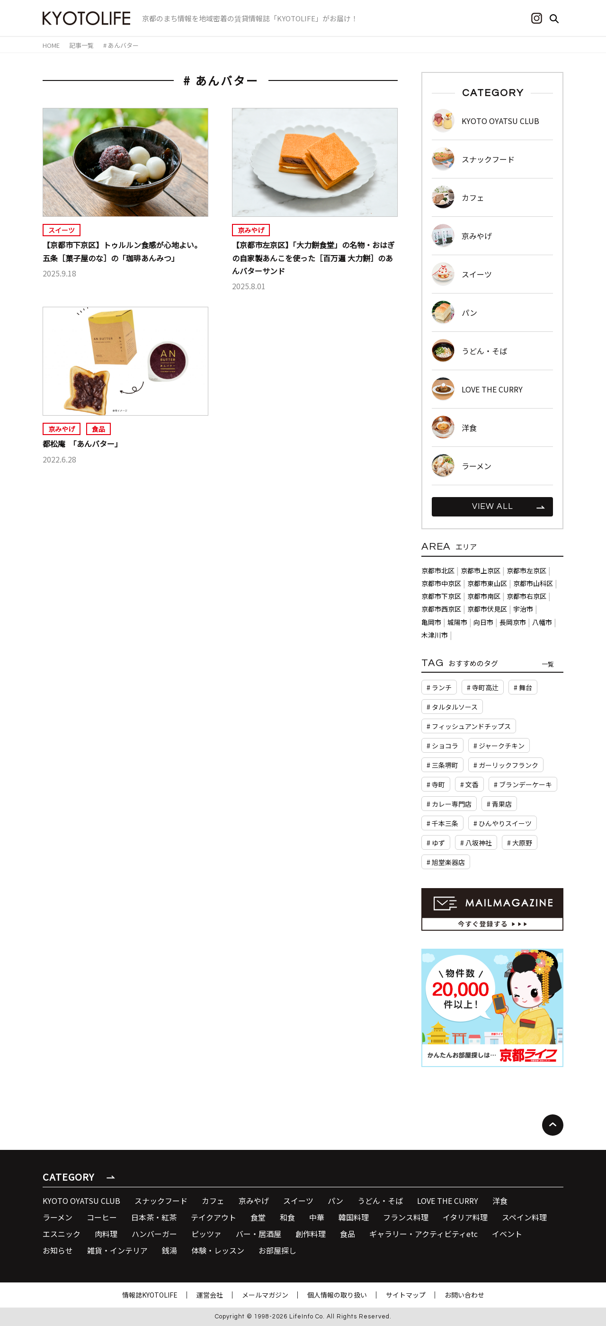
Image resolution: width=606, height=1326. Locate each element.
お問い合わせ (464, 1294)
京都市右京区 (526, 596)
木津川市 (434, 635)
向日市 (483, 622)
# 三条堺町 (442, 765)
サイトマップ (406, 1294)
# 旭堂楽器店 (446, 862)
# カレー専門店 (449, 804)
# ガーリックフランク (505, 765)
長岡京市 (512, 622)
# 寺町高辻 (483, 687)
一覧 (548, 663)
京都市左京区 (526, 570)
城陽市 (457, 622)
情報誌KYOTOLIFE (150, 1294)
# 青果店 (499, 804)
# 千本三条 (442, 823)
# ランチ (439, 687)
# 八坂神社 (476, 842)
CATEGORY (68, 1177)
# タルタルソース (452, 707)
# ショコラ (442, 745)
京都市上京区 (480, 570)
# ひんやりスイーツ (502, 823)
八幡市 (542, 622)
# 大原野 (519, 842)
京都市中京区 (441, 583)
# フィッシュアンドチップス (469, 726)
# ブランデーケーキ (523, 784)
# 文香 (469, 784)
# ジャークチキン (499, 745)
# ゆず (436, 842)
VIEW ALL (492, 506)
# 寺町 (436, 784)
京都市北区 (437, 570)
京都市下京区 (441, 596)
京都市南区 (483, 596)
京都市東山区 (487, 583)
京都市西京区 (441, 609)
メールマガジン (265, 1294)
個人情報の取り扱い (337, 1294)
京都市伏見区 (487, 609)
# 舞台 (523, 687)
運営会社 (209, 1294)
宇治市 (523, 609)
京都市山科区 (533, 583)
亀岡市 (431, 622)
